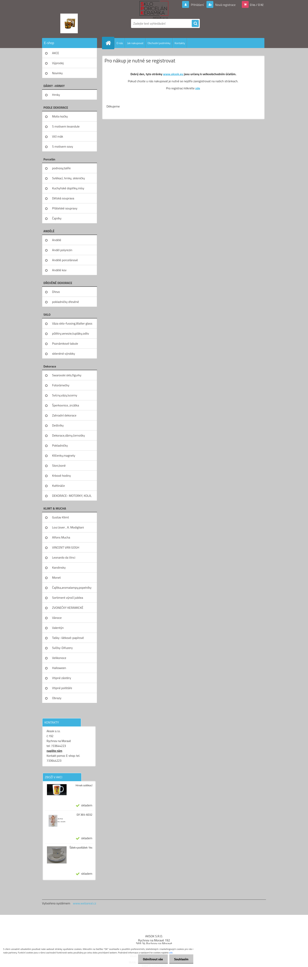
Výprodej (58, 63)
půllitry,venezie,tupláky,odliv (70, 333)
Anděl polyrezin (62, 250)
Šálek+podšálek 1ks (81, 847)
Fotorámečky (60, 385)
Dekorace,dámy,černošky (68, 435)
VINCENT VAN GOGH (65, 547)
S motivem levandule (66, 126)
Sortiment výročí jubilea (67, 597)
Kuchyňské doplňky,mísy (68, 188)
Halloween (59, 667)
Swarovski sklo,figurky (66, 375)
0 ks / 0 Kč (257, 4)
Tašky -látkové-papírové (68, 637)
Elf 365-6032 (84, 814)
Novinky (57, 73)
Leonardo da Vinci (63, 557)
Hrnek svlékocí (84, 785)
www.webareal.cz (84, 903)
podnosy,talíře (61, 168)
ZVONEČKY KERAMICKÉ (67, 607)
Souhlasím (181, 959)
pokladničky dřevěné (65, 301)
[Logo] (69, 23)
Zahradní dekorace (64, 415)
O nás (119, 43)
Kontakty (180, 43)
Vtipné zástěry (61, 678)
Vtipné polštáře (62, 688)
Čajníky (56, 218)
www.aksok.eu (173, 74)
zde (197, 88)
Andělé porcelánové (65, 260)
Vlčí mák (57, 136)
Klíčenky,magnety (63, 455)
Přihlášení (197, 4)
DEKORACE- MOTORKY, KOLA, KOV (72, 497)
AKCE (55, 53)
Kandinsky (59, 567)
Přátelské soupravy (64, 208)
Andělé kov (59, 270)
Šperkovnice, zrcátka (65, 405)
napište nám (54, 751)
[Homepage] (109, 43)
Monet (56, 577)
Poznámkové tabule (65, 343)
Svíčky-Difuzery (62, 647)
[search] (195, 23)
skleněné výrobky (63, 353)
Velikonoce (59, 657)
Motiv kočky (60, 116)
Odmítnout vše (153, 959)
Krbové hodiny (61, 475)
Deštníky (58, 425)
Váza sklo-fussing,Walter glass (72, 323)
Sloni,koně (59, 465)
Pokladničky (60, 445)
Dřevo (56, 291)
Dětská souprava (63, 198)
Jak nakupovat (135, 43)
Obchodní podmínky (159, 43)
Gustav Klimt (60, 517)
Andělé (56, 240)
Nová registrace (225, 4)
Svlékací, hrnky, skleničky (68, 178)
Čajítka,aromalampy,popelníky (72, 587)
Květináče (58, 485)
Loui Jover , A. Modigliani (68, 527)
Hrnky (56, 94)
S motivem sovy (62, 146)
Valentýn (58, 627)
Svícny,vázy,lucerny (64, 395)
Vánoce (57, 617)
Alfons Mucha (61, 537)
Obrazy (56, 698)
